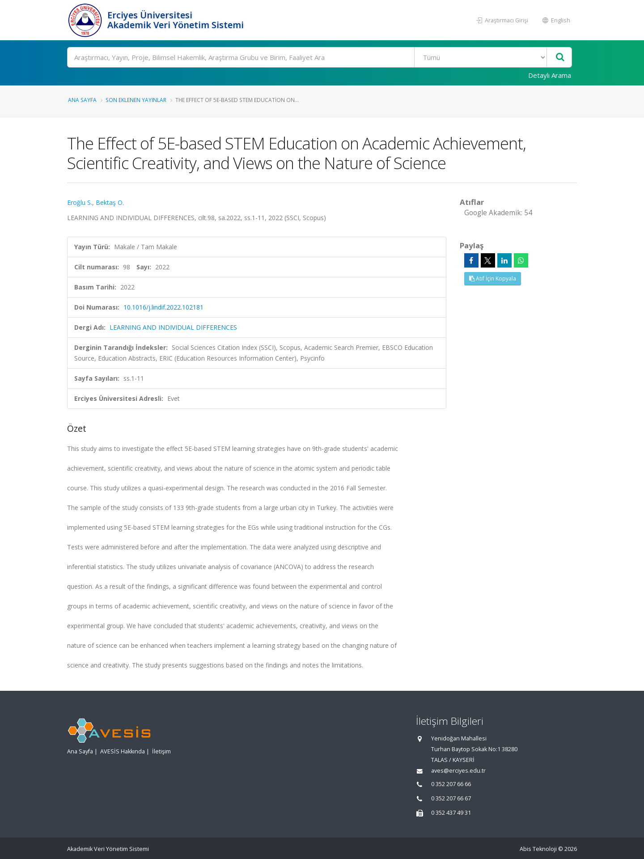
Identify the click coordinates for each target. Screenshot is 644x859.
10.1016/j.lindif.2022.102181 (163, 307)
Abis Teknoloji (538, 849)
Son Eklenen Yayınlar (136, 99)
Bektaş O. (110, 202)
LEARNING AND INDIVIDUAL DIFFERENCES (173, 327)
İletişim (161, 751)
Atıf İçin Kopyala (492, 278)
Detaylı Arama (549, 75)
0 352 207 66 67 (451, 798)
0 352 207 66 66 (451, 784)
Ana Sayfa (82, 99)
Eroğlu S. (79, 202)
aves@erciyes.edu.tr (458, 770)
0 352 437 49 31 (451, 812)
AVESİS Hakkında (122, 751)
